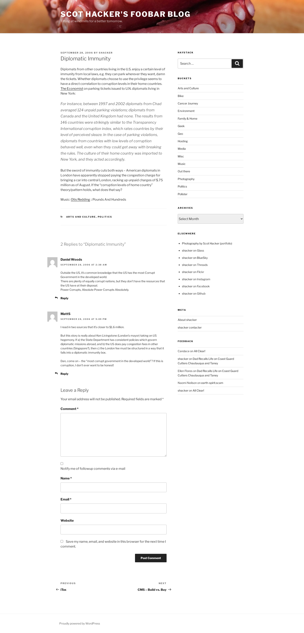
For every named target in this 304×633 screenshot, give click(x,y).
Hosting (183, 141)
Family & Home (187, 118)
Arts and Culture (81, 216)
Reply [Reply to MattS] (64, 373)
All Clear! (199, 351)
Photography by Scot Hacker (200, 243)
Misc (181, 156)
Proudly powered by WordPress (79, 623)
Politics (105, 216)
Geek (181, 126)
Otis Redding (80, 199)
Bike (181, 96)
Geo (180, 133)
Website (67, 520)
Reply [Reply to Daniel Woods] (64, 298)
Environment (186, 111)
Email (66, 499)
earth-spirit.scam (212, 382)
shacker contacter (190, 327)
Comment (70, 409)
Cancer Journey (188, 103)
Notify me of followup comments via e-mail (93, 469)
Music (182, 163)
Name (66, 478)
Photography (186, 179)
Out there (184, 171)
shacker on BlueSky (195, 257)
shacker (106, 52)
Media (182, 148)
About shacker (187, 319)
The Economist (72, 89)
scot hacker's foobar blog (126, 14)
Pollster (182, 194)
